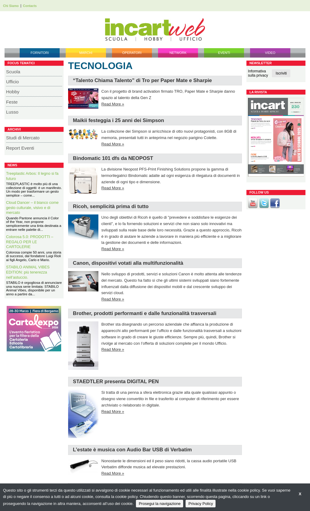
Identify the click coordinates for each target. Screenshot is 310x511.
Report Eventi (20, 148)
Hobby (12, 91)
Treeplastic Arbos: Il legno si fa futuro (32, 176)
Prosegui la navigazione (159, 503)
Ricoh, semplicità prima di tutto (111, 206)
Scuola (13, 71)
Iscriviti (281, 73)
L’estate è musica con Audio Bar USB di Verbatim (132, 450)
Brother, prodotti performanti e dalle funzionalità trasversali (144, 313)
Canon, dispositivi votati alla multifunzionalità (128, 263)
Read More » (112, 104)
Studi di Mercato (23, 137)
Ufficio (12, 81)
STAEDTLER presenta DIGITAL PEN (116, 381)
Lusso (12, 111)
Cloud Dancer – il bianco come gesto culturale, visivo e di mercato (32, 207)
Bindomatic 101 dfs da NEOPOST (113, 158)
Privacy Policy (200, 503)
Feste (12, 102)
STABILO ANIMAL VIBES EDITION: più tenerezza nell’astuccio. (28, 272)
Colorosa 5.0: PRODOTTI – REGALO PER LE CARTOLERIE (29, 241)
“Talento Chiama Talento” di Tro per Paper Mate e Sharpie (142, 80)
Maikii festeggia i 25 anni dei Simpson (118, 120)
